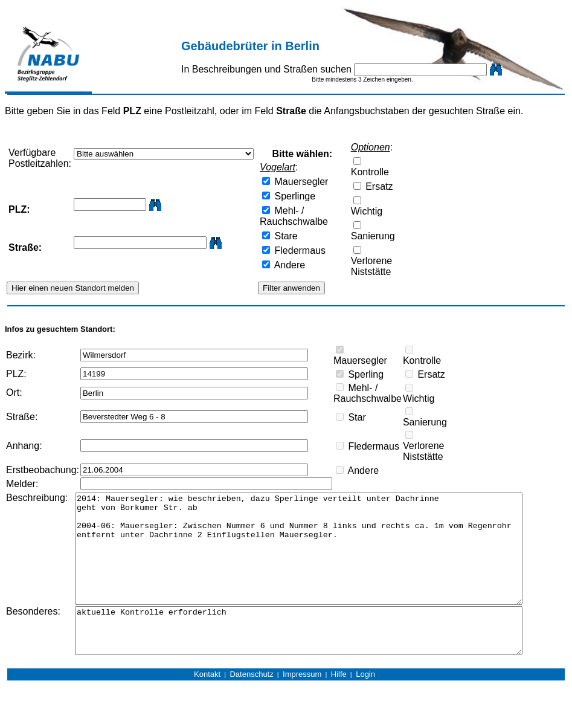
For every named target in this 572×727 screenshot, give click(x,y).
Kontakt (207, 704)
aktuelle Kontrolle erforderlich (320, 657)
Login (365, 704)
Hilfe (339, 704)
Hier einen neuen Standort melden (72, 287)
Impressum (302, 704)
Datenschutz (251, 704)
